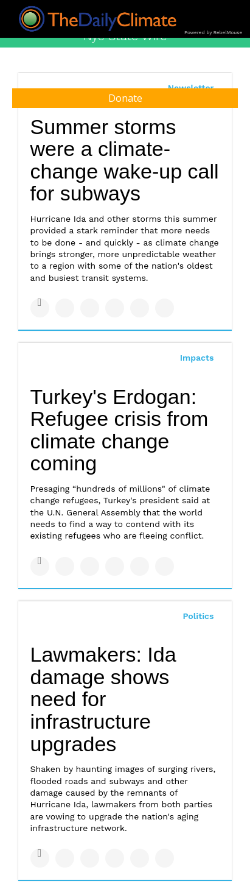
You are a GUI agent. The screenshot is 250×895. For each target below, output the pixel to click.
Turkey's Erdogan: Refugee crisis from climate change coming (119, 430)
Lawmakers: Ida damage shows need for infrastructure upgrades (103, 699)
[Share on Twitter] (64, 308)
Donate (125, 98)
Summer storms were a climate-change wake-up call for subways (124, 160)
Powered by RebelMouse (213, 32)
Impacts (197, 358)
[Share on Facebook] (39, 308)
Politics (198, 616)
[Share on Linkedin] (89, 308)
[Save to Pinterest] (139, 308)
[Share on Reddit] (164, 308)
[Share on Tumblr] (114, 308)
